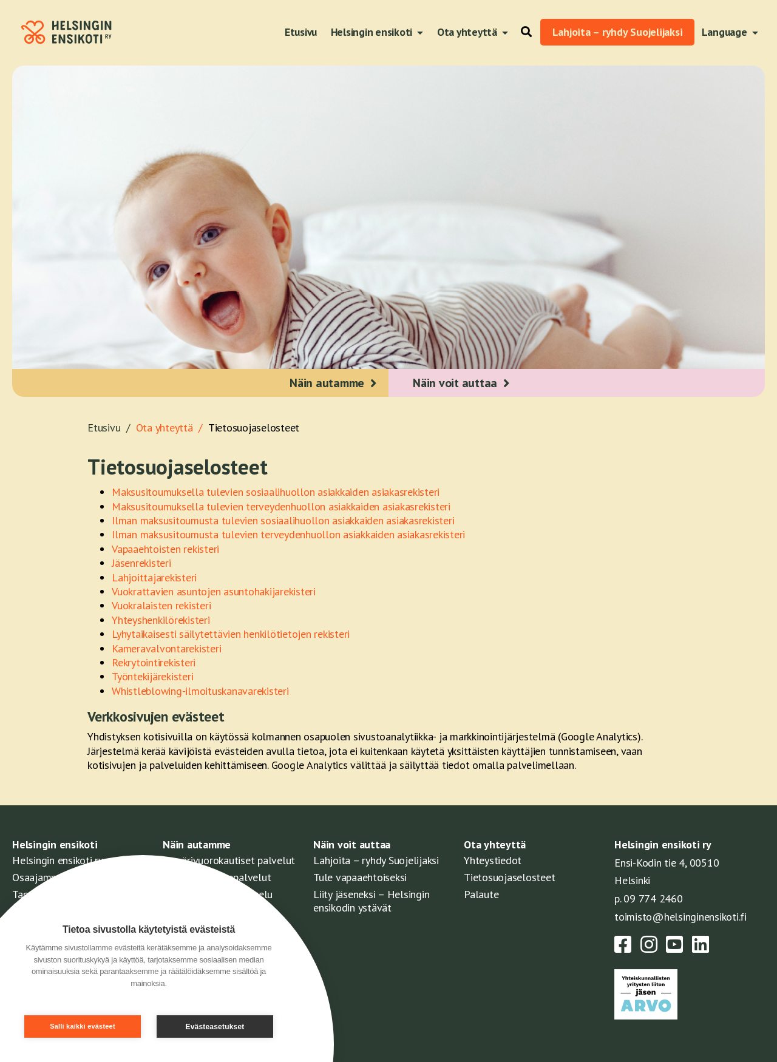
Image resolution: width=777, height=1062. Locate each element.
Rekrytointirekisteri (153, 662)
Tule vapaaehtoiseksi (360, 877)
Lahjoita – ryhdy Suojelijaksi (617, 32)
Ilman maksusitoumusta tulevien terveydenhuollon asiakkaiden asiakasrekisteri (288, 534)
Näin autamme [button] (327, 383)
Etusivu (301, 32)
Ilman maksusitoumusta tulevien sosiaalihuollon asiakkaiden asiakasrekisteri (283, 520)
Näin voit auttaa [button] (455, 383)
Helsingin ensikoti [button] (373, 32)
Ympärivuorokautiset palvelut (229, 860)
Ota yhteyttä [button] (468, 32)
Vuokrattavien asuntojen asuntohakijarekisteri (214, 591)
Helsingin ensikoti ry (57, 860)
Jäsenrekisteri (141, 563)
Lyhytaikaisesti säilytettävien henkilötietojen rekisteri (231, 634)
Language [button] (726, 32)
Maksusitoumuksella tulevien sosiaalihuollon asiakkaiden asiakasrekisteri (275, 492)
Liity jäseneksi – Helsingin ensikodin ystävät (371, 901)
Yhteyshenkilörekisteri (161, 620)
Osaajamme (38, 877)
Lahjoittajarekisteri (154, 577)
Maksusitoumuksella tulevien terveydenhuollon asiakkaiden (247, 506)
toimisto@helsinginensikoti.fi (680, 917)
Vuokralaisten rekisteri (161, 605)
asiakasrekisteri (416, 506)
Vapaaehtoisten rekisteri (165, 549)
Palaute (481, 894)
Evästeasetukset (214, 1027)
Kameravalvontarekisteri (166, 648)
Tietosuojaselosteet (253, 428)
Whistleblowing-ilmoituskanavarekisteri (200, 691)
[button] (523, 32)
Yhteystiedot (492, 860)
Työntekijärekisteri (152, 676)
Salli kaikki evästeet (82, 1026)
